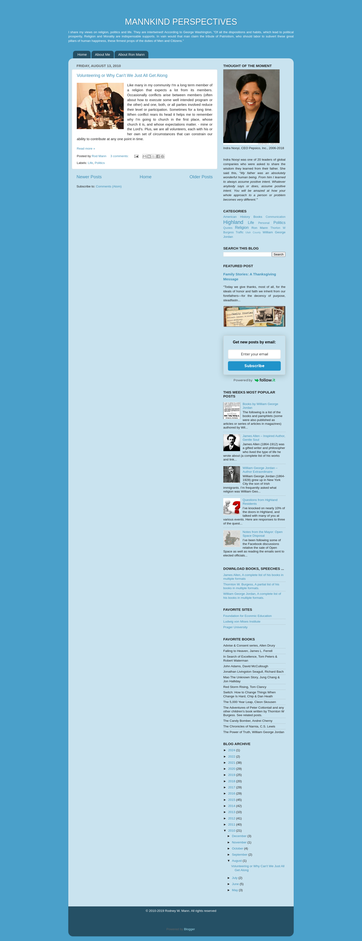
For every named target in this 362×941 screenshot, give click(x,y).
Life (90, 163)
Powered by (254, 380)
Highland (233, 222)
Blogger (189, 929)
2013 (232, 812)
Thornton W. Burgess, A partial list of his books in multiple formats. (251, 586)
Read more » (86, 148)
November (239, 842)
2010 (232, 830)
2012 (232, 818)
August (237, 860)
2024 (232, 750)
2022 (232, 756)
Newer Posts (89, 176)
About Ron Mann (131, 54)
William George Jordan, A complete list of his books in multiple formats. (252, 595)
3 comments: (119, 156)
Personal (264, 223)
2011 (232, 824)
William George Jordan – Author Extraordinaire (260, 469)
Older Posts (201, 176)
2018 (232, 781)
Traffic (239, 232)
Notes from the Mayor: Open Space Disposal (262, 533)
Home (82, 54)
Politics (100, 163)
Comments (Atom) (109, 186)
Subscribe (254, 366)
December (239, 836)
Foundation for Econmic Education (247, 616)
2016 (232, 793)
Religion (242, 227)
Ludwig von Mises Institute (241, 621)
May (235, 890)
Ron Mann (259, 228)
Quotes (227, 228)
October (238, 848)
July (235, 878)
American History (236, 216)
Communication (275, 216)
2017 (232, 787)
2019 (232, 775)
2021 (232, 762)
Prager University (235, 627)
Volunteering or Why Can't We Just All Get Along (122, 75)
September (240, 854)
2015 (232, 800)
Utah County (253, 232)
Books (257, 216)
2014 (232, 806)
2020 (232, 768)
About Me (102, 54)
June (236, 884)
